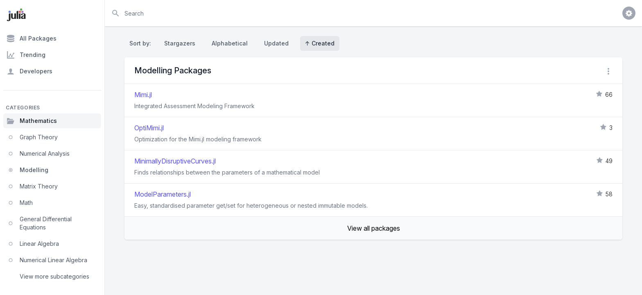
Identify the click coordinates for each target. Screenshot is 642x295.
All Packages (32, 38)
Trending (26, 55)
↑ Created (320, 43)
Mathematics (32, 121)
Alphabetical (230, 43)
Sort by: (141, 43)
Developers (29, 71)
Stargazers (179, 43)
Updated (276, 43)
